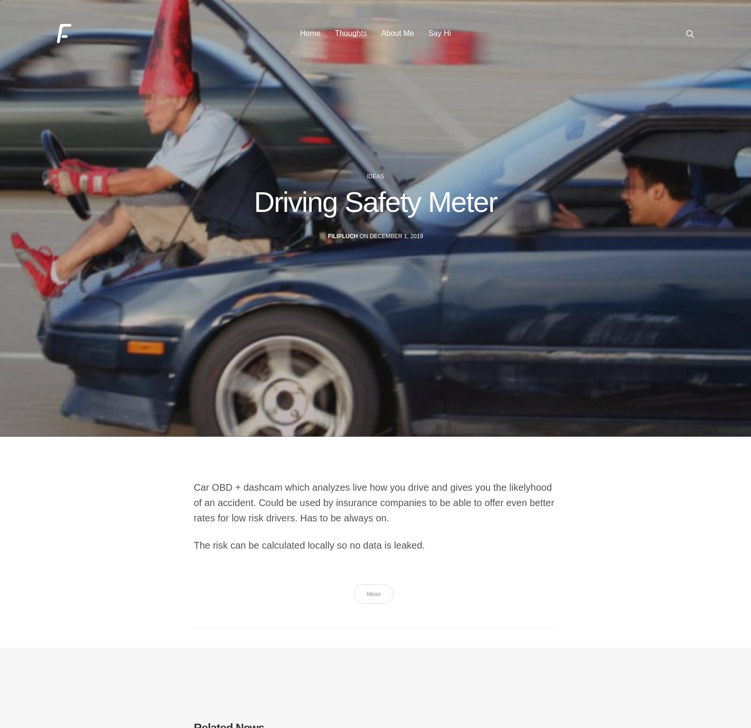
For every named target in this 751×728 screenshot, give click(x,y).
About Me (397, 38)
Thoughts (351, 38)
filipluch (343, 249)
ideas (375, 190)
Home (310, 38)
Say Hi (439, 38)
